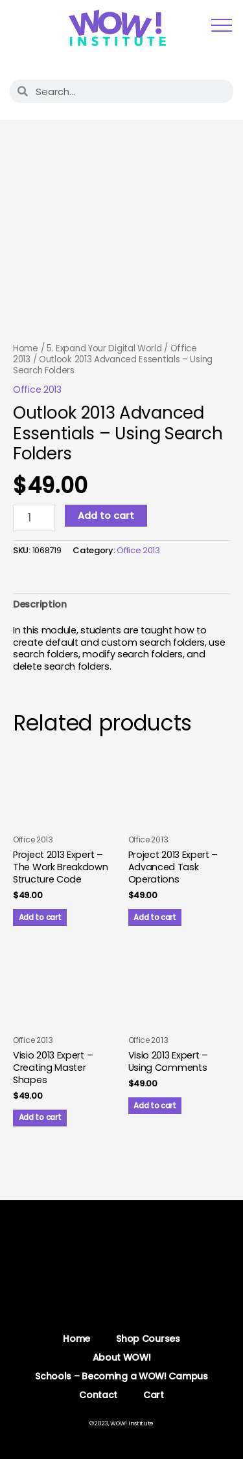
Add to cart (106, 515)
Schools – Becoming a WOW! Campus (121, 1376)
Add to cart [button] (40, 917)
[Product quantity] (34, 518)
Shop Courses (147, 1338)
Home (25, 348)
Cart (153, 1394)
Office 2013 (37, 389)
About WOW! (122, 1357)
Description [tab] (40, 604)
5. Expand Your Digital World (104, 348)
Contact (98, 1394)
